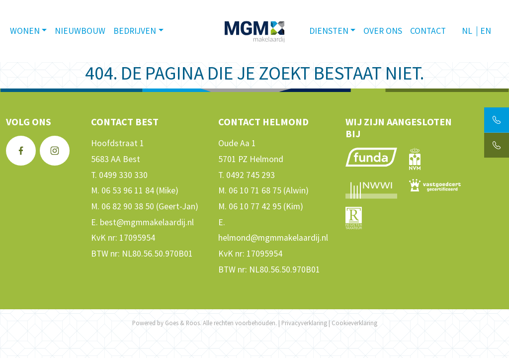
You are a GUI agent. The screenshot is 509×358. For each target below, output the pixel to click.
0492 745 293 (250, 175)
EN (485, 30)
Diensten (328, 30)
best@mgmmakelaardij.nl (147, 222)
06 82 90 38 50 (127, 206)
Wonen (25, 30)
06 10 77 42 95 (255, 206)
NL (467, 30)
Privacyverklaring (304, 323)
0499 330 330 (123, 175)
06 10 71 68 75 (255, 190)
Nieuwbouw (80, 30)
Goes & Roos (182, 323)
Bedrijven (134, 30)
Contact (428, 30)
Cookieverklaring (354, 323)
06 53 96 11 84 (127, 190)
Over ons (382, 30)
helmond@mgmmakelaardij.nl (273, 237)
